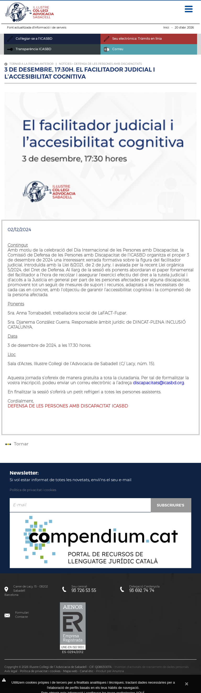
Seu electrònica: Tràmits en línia (133, 38)
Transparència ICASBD (29, 49)
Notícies (65, 64)
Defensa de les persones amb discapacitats (108, 64)
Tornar (16, 443)
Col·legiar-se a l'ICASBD (29, 38)
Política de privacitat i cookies (33, 490)
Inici (166, 27)
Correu (113, 49)
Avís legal (10, 671)
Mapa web (70, 671)
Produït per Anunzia (110, 671)
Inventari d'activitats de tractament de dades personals (151, 667)
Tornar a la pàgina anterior (28, 64)
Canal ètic (86, 671)
